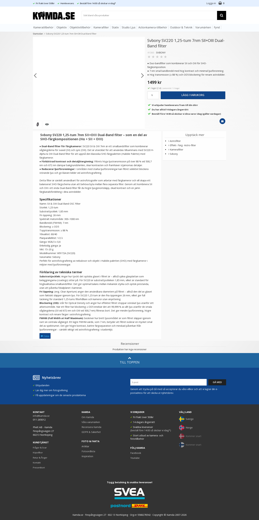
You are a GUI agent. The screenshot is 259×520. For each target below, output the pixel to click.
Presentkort (39, 467)
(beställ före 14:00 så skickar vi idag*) (150, 430)
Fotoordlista (88, 451)
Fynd (217, 27)
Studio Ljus (128, 27)
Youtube (135, 457)
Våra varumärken (91, 422)
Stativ (115, 27)
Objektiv (61, 27)
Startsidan (38, 33)
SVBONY (161, 52)
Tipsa (45, 335)
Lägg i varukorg (193, 95)
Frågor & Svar (40, 447)
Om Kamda (88, 417)
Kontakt (37, 462)
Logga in (211, 3)
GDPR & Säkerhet (91, 432)
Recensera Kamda (91, 427)
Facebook (135, 453)
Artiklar (85, 446)
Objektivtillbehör (80, 27)
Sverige (186, 419)
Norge (186, 427)
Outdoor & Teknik (181, 27)
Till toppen (129, 360)
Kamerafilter (101, 27)
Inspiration (87, 456)
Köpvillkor (38, 452)
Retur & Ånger (40, 457)
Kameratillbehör (43, 27)
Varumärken (203, 27)
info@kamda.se (41, 415)
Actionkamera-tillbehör (152, 27)
